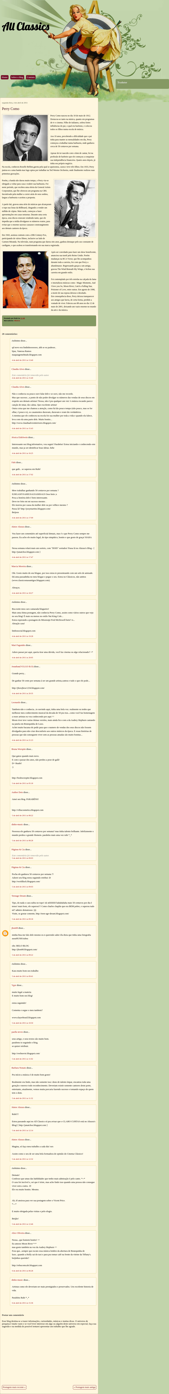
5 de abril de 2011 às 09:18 (22, 919)
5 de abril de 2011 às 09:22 (22, 955)
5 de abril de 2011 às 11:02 (22, 1059)
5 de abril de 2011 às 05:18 (22, 783)
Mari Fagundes (18, 645)
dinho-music (17, 824)
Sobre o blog (17, 77)
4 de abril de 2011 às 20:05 (22, 657)
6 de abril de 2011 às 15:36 (22, 1303)
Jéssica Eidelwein (20, 437)
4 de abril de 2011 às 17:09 (22, 518)
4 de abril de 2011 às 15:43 (22, 428)
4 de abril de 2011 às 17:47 (22, 557)
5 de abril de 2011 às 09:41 (22, 976)
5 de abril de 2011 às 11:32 (22, 1098)
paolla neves (17, 1032)
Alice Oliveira (18, 1233)
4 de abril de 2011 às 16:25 (22, 453)
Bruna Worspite (19, 749)
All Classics (25, 26)
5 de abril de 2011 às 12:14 (22, 1130)
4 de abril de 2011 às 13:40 (22, 360)
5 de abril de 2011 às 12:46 (22, 1224)
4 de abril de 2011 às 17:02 (22, 474)
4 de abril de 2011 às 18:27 (22, 593)
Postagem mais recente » (14, 1387)
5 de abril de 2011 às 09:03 (22, 858)
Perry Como (10, 109)
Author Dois (17, 792)
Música (17, 321)
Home (5, 77)
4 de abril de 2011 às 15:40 (22, 378)
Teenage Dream (19, 896)
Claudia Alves (18, 369)
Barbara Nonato (19, 1068)
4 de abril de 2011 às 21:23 (22, 740)
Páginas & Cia (18, 849)
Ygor (14, 985)
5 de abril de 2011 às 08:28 (22, 840)
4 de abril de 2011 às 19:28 (22, 636)
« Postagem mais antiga (84, 1387)
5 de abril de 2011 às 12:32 (22, 1159)
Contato (31, 77)
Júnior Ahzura (18, 526)
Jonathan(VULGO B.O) (22, 666)
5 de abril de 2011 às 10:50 (22, 1023)
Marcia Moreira (19, 566)
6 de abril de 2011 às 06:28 (22, 1271)
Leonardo (16, 702)
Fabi (14, 462)
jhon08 (15, 928)
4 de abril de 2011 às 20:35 (22, 693)
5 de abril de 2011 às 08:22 (22, 815)
